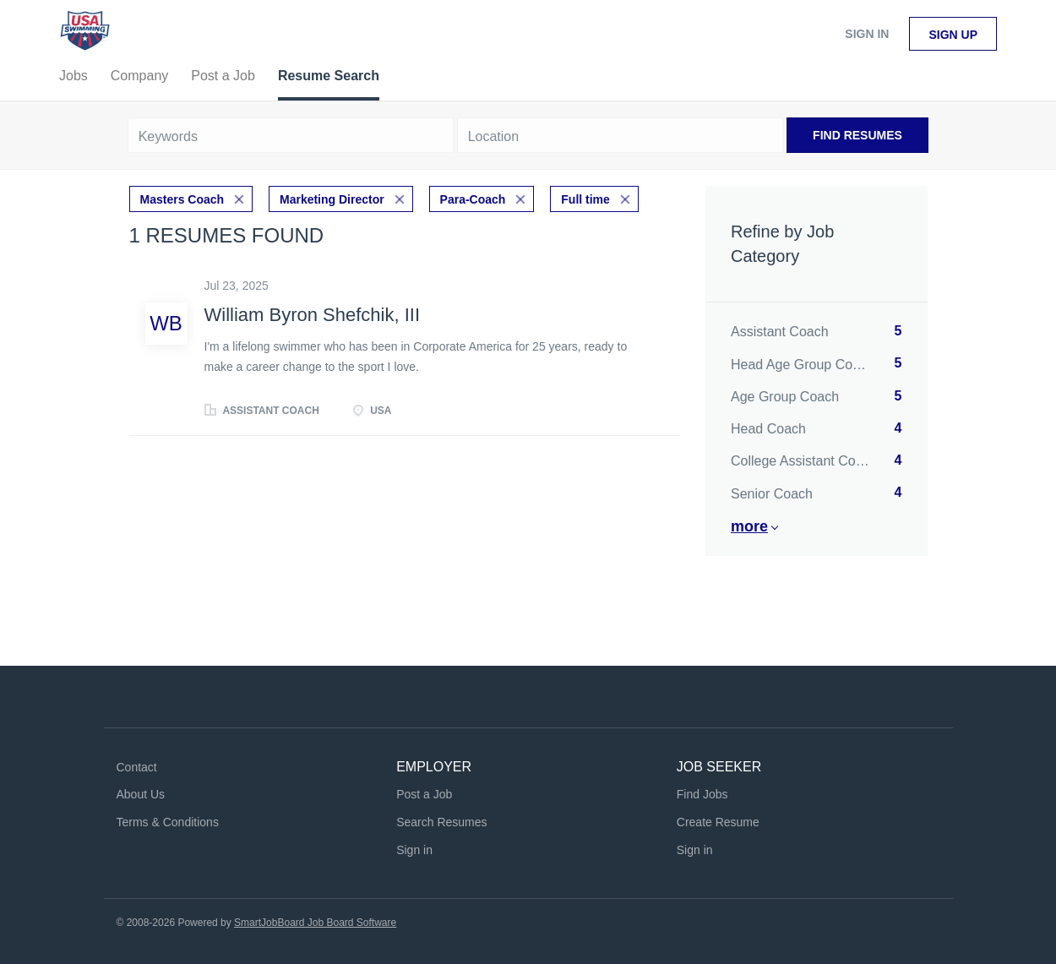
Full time (585, 199)
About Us (141, 794)
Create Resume (718, 822)
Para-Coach (473, 199)
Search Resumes (441, 822)
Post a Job (424, 794)
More (749, 526)
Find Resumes (857, 135)
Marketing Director (332, 199)
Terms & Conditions (168, 822)
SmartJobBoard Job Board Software (315, 923)
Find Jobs (702, 794)
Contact (137, 767)
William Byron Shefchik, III (312, 314)
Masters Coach (182, 199)
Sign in (867, 34)
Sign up (952, 34)
